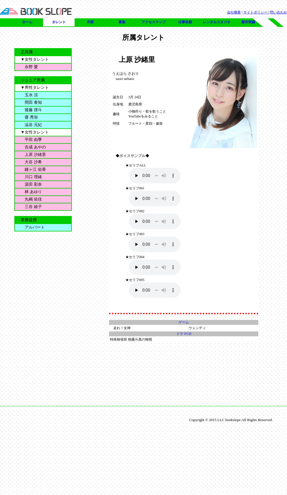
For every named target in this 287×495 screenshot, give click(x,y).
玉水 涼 (29, 95)
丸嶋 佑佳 (31, 199)
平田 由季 (31, 140)
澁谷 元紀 (31, 125)
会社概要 (234, 12)
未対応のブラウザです (155, 175)
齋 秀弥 (29, 117)
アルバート (33, 227)
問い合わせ (278, 12)
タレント (59, 22)
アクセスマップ (153, 22)
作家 (90, 22)
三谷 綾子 (31, 207)
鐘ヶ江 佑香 (33, 169)
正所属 (27, 52)
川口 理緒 (31, 177)
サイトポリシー (255, 12)
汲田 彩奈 (31, 184)
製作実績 (248, 22)
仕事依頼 (185, 22)
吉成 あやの (33, 147)
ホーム (27, 22)
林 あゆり (31, 192)
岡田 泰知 (31, 102)
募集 (122, 22)
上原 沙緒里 (33, 154)
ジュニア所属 (33, 80)
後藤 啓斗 (31, 110)
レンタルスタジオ (216, 22)
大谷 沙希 (31, 162)
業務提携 (29, 220)
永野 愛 (29, 67)
